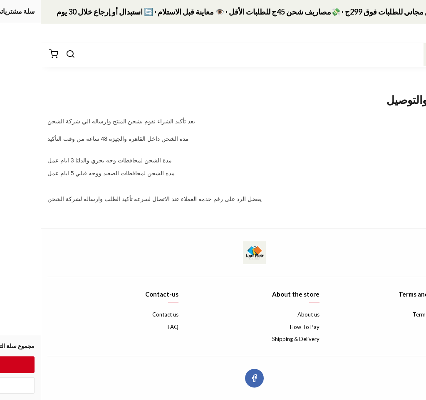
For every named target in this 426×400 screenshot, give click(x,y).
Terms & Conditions (396, 314)
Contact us (124, 314)
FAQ (131, 327)
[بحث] (29, 54)
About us (267, 314)
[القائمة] (413, 54)
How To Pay (263, 327)
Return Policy (404, 327)
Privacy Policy (403, 339)
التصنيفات (405, 32)
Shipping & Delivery (254, 339)
